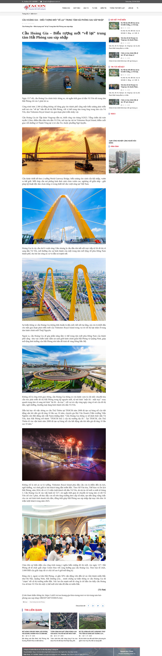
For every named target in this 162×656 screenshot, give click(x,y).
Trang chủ (66, 8)
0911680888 (33, 1)
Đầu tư (86, 8)
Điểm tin (103, 8)
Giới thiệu (76, 8)
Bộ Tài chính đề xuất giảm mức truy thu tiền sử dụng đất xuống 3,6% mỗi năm (92, 633)
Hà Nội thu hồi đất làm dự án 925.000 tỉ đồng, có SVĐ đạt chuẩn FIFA (130, 25)
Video (113, 114)
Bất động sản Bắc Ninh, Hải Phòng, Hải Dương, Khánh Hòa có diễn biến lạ (35, 633)
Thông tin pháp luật (117, 8)
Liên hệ (130, 8)
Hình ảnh (115, 146)
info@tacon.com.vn (53, 1)
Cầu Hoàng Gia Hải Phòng (37, 602)
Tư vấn (94, 8)
